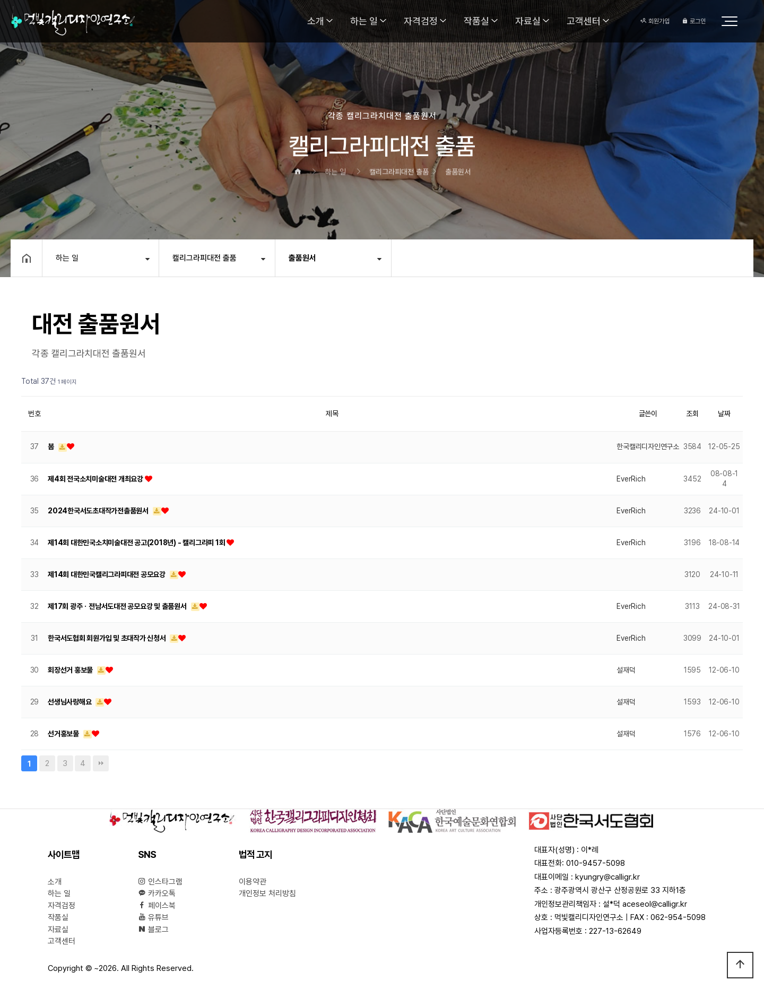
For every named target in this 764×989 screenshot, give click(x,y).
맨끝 (101, 763)
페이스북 (157, 905)
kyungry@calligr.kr (607, 877)
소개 (315, 21)
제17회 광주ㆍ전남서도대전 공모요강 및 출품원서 (118, 606)
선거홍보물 (64, 733)
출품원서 (302, 258)
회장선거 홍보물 (71, 670)
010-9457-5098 (595, 863)
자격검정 (421, 21)
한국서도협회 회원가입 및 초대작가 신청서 (107, 638)
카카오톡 (157, 893)
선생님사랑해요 (70, 702)
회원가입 (655, 21)
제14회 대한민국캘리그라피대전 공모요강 (107, 574)
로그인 (694, 21)
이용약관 (252, 882)
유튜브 (153, 917)
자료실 (528, 21)
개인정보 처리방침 (267, 893)
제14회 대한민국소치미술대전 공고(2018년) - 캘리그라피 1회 (137, 542)
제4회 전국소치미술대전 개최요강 (96, 479)
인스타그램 (160, 882)
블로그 (153, 929)
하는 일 (364, 21)
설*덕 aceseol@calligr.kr (645, 904)
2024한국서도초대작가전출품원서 (99, 510)
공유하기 (729, 257)
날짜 (724, 413)
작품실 (476, 21)
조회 (692, 413)
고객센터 (584, 21)
